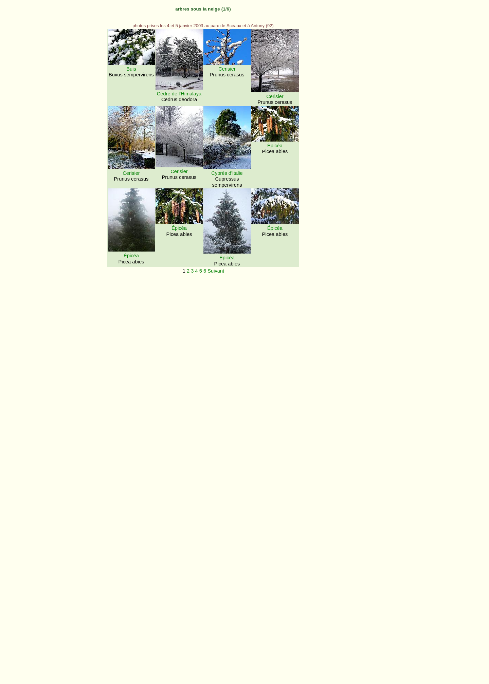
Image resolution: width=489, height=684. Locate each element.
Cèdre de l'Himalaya (179, 93)
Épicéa (275, 145)
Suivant (215, 271)
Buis (131, 69)
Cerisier (227, 69)
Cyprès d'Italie (226, 173)
